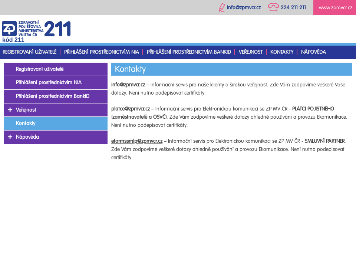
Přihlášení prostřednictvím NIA (101, 52)
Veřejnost (251, 52)
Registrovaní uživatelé (29, 52)
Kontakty (281, 52)
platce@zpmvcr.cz (130, 109)
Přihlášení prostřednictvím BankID (189, 52)
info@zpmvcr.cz (128, 85)
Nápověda (313, 52)
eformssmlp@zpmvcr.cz (136, 141)
